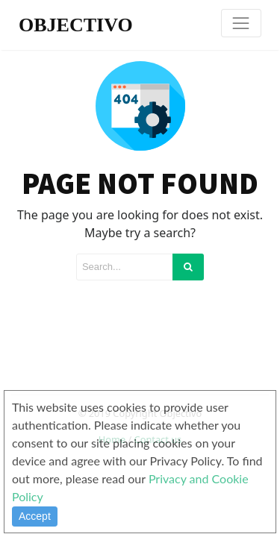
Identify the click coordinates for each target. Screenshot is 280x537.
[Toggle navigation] (241, 23)
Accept (35, 516)
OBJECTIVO (76, 25)
